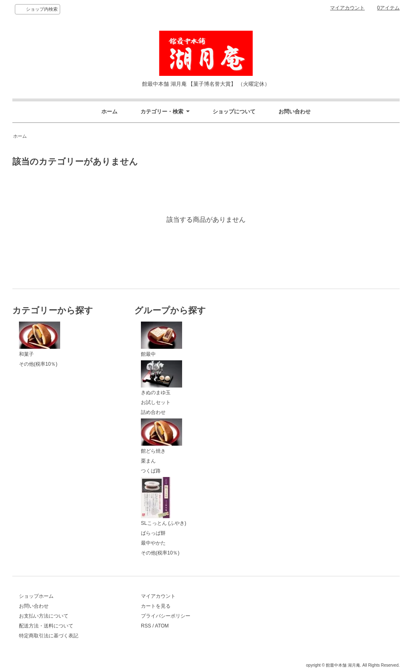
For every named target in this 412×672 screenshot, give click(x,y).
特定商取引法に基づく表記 (48, 636)
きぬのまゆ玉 (161, 378)
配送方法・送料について (46, 626)
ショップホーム (36, 596)
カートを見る (156, 606)
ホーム (109, 111)
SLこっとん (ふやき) (163, 501)
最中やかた (153, 543)
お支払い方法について (43, 616)
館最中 (161, 339)
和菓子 (39, 339)
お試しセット (156, 402)
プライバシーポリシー (165, 616)
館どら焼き (161, 436)
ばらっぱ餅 (153, 533)
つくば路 (151, 471)
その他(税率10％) (38, 364)
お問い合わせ (295, 111)
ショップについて (234, 111)
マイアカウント (347, 8)
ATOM (162, 626)
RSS (146, 626)
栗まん (148, 461)
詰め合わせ (153, 412)
